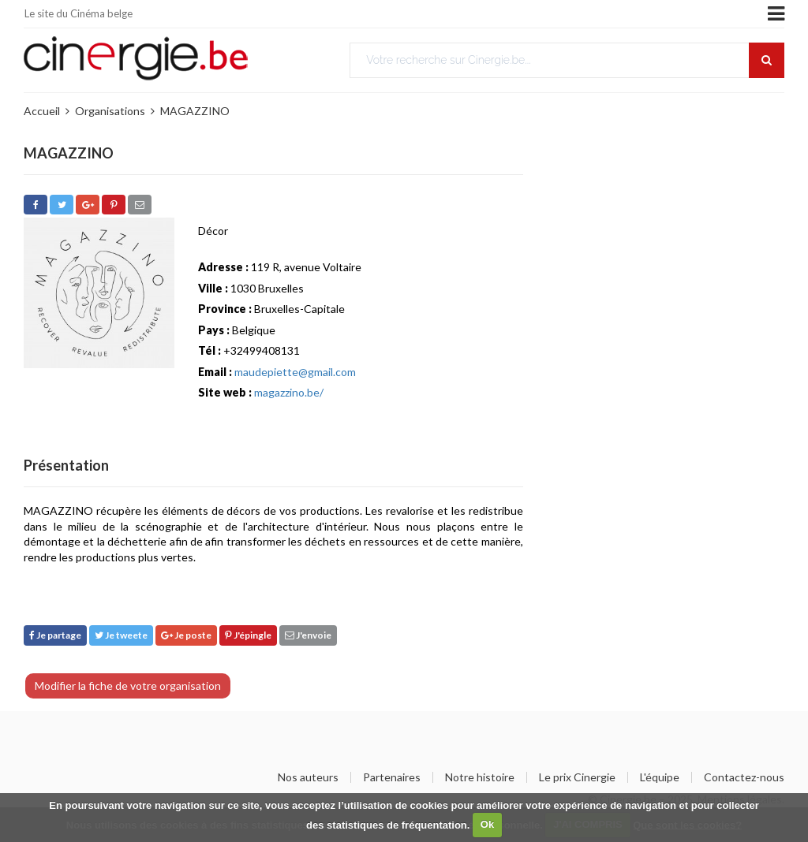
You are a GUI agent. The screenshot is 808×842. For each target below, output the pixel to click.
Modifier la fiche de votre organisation (128, 685)
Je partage (55, 635)
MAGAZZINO (195, 110)
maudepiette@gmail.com (295, 371)
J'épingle (248, 635)
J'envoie (308, 635)
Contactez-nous (744, 777)
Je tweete (121, 635)
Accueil (42, 110)
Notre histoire (479, 777)
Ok (487, 824)
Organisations (110, 110)
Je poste (186, 635)
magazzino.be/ (289, 392)
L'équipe (659, 777)
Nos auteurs (308, 777)
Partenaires (392, 777)
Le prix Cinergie (577, 777)
